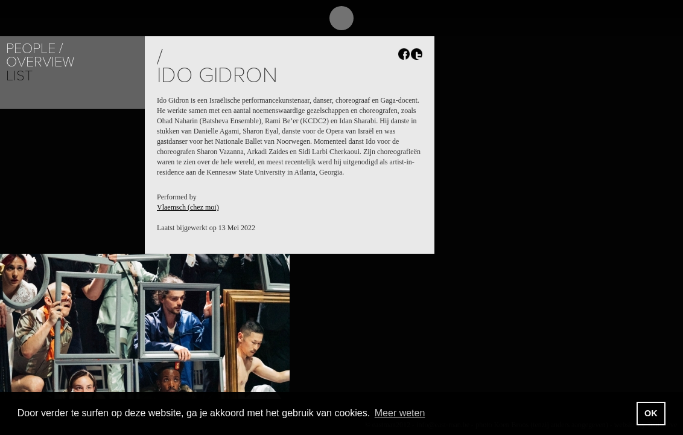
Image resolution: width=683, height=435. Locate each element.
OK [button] (651, 413)
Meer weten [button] (400, 413)
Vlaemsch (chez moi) (188, 207)
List (19, 76)
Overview (40, 62)
